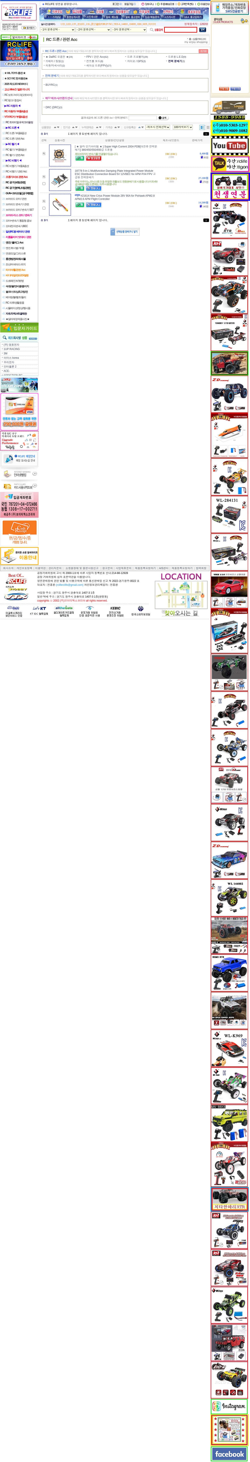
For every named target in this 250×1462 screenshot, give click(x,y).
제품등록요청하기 (145, 568)
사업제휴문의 (123, 568)
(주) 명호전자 (11, 344)
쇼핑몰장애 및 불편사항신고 (82, 568)
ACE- (7, 370)
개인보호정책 (24, 568)
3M (5, 353)
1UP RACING (12, 349)
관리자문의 (55, 568)
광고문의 (107, 568)
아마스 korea (11, 357)
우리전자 (9, 362)
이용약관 (40, 568)
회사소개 (8, 568)
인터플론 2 (10, 366)
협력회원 (201, 568)
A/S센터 (163, 568)
